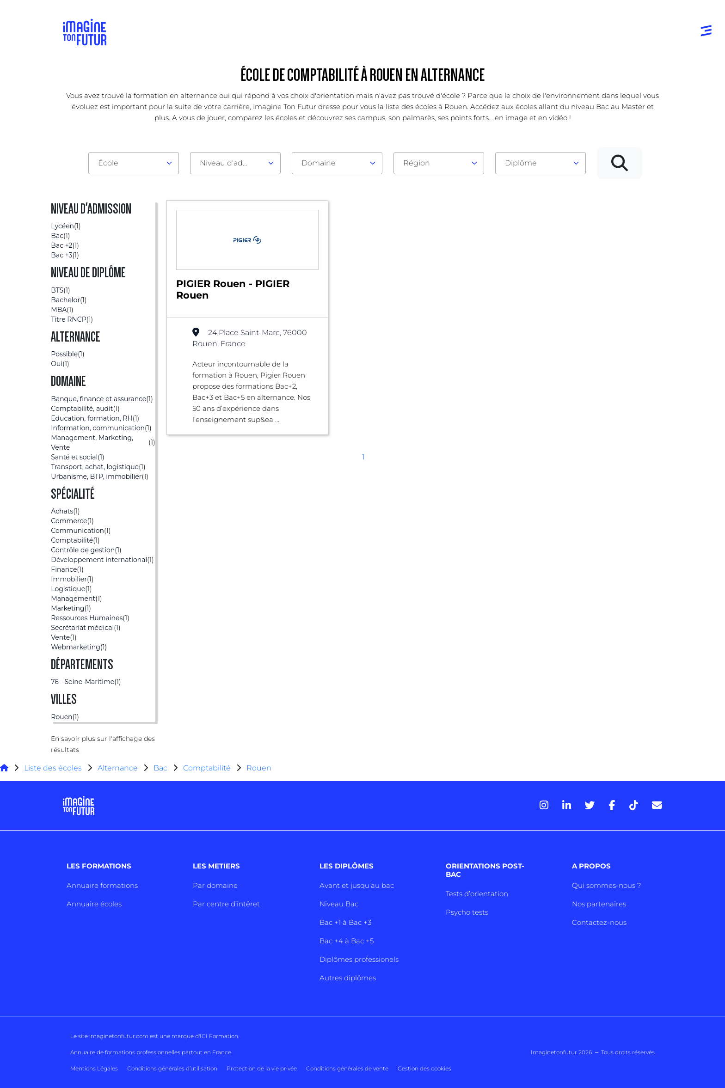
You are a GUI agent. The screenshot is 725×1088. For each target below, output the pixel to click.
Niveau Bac (338, 903)
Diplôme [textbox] (521, 163)
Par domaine (215, 885)
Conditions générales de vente (347, 1068)
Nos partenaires (599, 903)
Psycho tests (467, 912)
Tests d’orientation (477, 893)
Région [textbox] (416, 163)
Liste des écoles (53, 768)
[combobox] (133, 163)
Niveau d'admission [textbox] (232, 163)
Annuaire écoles (94, 903)
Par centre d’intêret (226, 903)
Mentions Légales (94, 1068)
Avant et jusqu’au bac (356, 885)
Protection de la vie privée (262, 1068)
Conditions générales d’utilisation (172, 1068)
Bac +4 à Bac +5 (346, 940)
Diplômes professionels (359, 959)
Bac (160, 768)
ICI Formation (219, 1036)
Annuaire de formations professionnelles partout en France (150, 1052)
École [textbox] (108, 163)
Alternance (118, 768)
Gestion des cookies (424, 1068)
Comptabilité (207, 768)
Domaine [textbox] (318, 163)
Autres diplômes (347, 977)
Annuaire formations (102, 885)
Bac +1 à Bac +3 (345, 922)
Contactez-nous (599, 922)
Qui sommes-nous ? (606, 885)
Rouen (258, 768)
